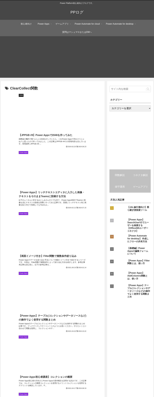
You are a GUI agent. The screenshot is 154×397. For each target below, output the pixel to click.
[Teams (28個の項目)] (23, 316)
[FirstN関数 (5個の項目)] (60, 330)
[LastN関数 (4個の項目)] (45, 334)
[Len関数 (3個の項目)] (147, 339)
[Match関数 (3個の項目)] (116, 348)
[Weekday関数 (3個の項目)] (39, 348)
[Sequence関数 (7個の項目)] (29, 321)
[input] (130, 89)
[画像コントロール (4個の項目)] (143, 334)
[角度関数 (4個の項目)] (50, 339)
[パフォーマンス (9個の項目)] (10, 321)
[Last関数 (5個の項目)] (45, 330)
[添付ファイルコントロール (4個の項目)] (116, 334)
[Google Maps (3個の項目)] (111, 339)
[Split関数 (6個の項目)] (146, 321)
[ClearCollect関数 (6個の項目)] (49, 325)
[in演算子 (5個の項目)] (122, 330)
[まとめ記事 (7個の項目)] (64, 321)
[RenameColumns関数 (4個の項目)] (12, 339)
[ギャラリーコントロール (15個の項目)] (82, 316)
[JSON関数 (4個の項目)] (137, 330)
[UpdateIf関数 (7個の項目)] (115, 321)
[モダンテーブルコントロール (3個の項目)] (88, 339)
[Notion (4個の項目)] (78, 334)
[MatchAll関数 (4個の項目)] (26, 334)
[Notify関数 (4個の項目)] (8, 334)
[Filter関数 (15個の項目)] (102, 316)
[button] (148, 88)
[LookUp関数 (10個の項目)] (131, 316)
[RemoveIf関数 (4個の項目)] (33, 339)
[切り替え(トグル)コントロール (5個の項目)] (139, 325)
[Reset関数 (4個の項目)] (93, 334)
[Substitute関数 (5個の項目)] (29, 330)
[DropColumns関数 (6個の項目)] (69, 325)
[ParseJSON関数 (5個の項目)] (105, 330)
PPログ (26, 359)
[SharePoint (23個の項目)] (38, 316)
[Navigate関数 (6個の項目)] (30, 325)
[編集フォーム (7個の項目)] (97, 321)
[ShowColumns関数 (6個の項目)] (10, 325)
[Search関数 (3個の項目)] (65, 344)
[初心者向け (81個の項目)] (8, 316)
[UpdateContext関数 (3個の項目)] (142, 344)
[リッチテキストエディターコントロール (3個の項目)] (37, 344)
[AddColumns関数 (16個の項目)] (57, 316)
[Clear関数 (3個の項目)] (106, 344)
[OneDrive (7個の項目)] (79, 321)
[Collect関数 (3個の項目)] (123, 344)
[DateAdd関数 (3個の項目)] (9, 344)
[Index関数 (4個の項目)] (62, 334)
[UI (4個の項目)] (149, 330)
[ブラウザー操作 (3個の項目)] (130, 339)
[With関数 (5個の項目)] (88, 330)
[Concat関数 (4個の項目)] (65, 339)
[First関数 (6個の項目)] (131, 321)
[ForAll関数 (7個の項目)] (47, 321)
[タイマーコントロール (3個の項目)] (86, 344)
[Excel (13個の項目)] (117, 316)
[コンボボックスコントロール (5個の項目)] (94, 325)
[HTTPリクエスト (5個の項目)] (10, 330)
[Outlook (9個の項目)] (147, 316)
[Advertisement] (77, 58)
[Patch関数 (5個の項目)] (116, 325)
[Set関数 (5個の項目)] (74, 330)
